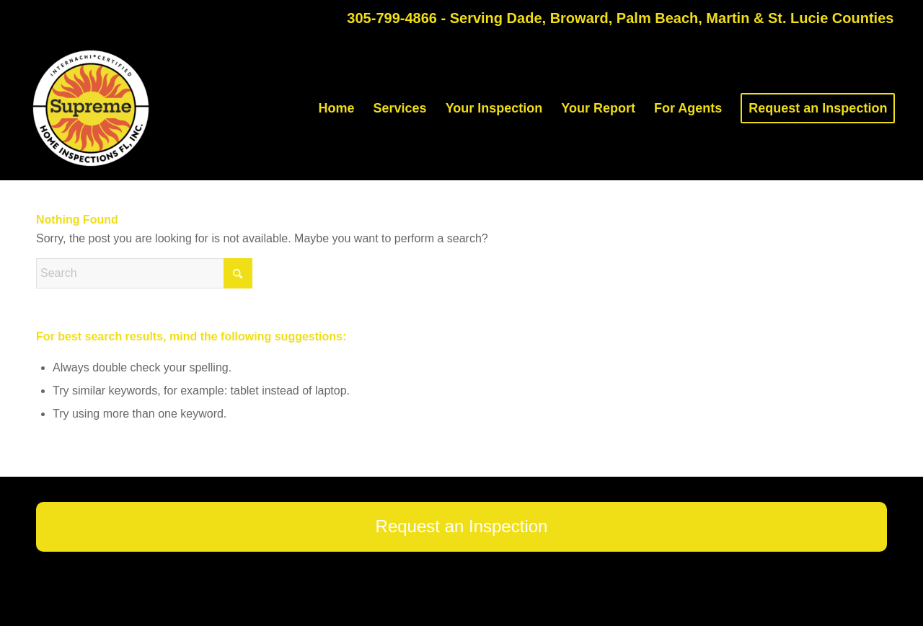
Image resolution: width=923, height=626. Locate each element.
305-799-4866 (392, 18)
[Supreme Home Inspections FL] (91, 108)
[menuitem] (336, 108)
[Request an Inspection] (461, 527)
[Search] (144, 273)
